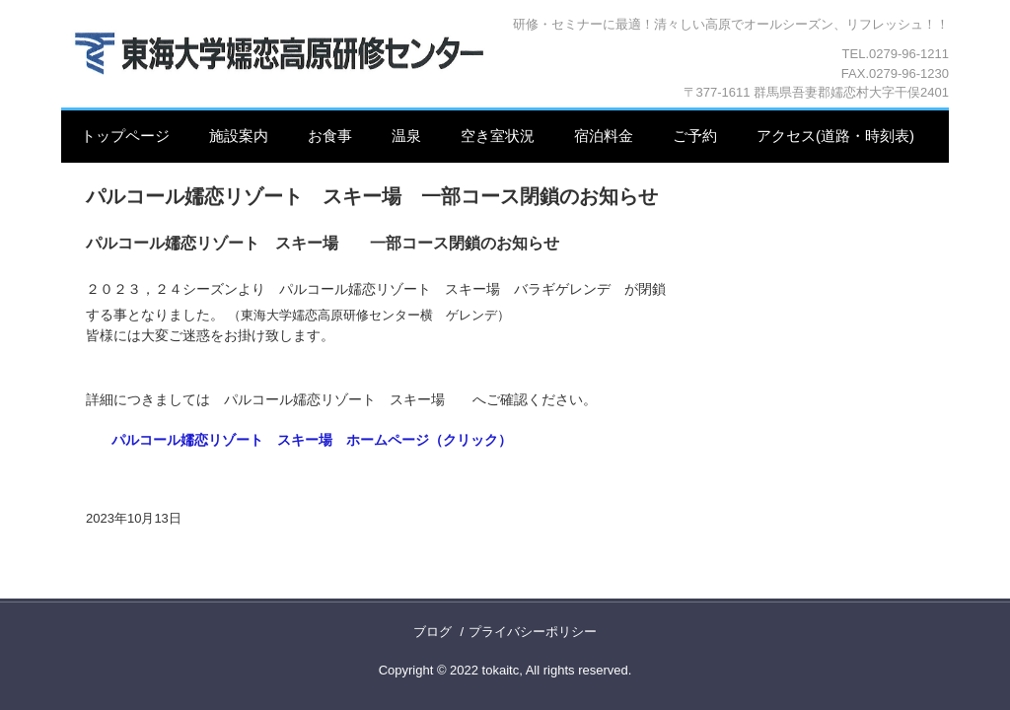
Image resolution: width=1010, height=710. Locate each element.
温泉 (406, 135)
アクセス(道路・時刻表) (835, 135)
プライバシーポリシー (533, 631)
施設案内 (238, 135)
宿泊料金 (603, 135)
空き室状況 (498, 135)
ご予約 (695, 135)
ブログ (432, 631)
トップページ (125, 135)
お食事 (330, 135)
